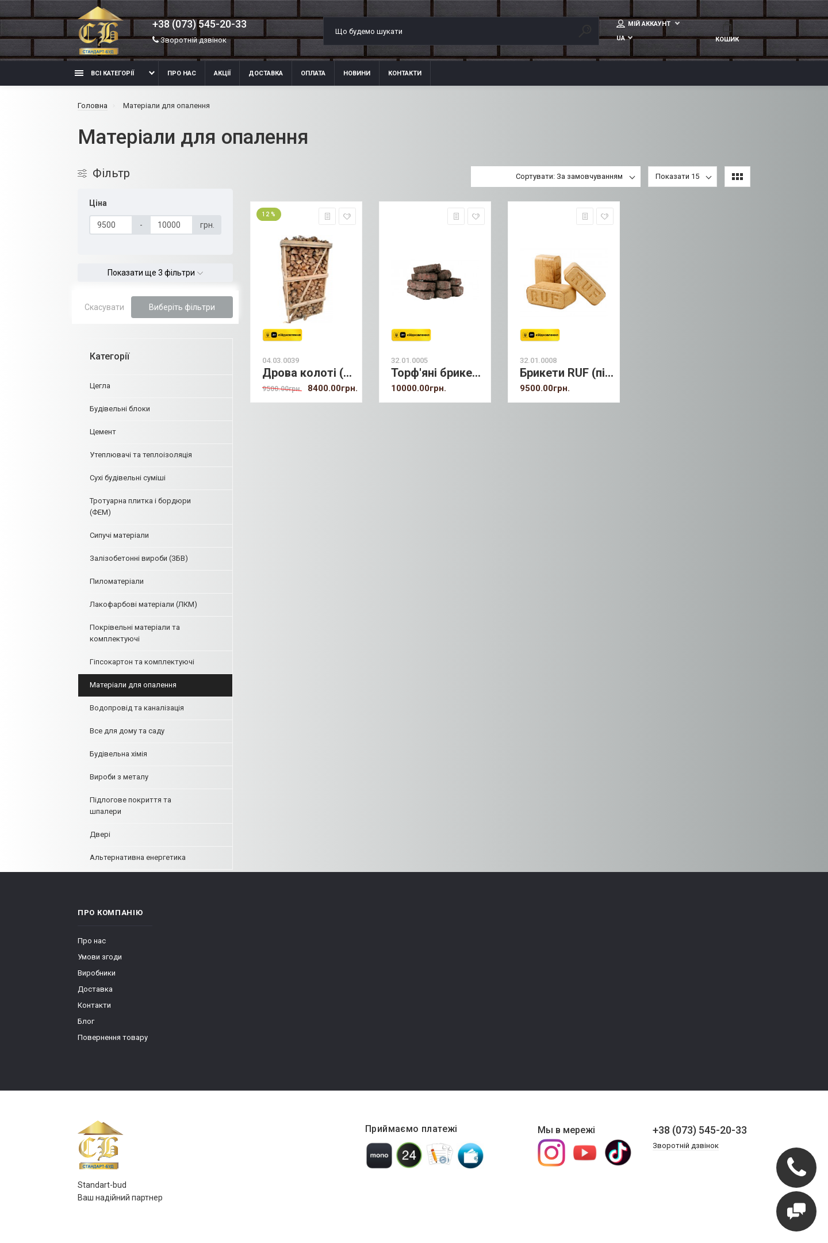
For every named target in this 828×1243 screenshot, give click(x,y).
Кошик (727, 32)
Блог (86, 1021)
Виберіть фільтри (182, 307)
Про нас (181, 73)
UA (620, 38)
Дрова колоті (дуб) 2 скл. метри (309, 373)
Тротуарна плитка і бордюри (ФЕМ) (140, 506)
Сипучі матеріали (119, 535)
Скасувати (104, 307)
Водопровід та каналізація (137, 707)
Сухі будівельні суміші (128, 477)
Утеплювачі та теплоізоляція (141, 454)
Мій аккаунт (644, 24)
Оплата (313, 73)
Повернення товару (113, 1037)
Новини (356, 73)
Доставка (265, 73)
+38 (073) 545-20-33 (199, 24)
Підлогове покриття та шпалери (130, 805)
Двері (100, 834)
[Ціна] (111, 225)
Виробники (97, 973)
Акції (222, 73)
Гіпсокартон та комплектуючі (142, 661)
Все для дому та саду (127, 730)
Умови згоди (100, 957)
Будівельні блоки (120, 408)
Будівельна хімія (118, 753)
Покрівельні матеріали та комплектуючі (135, 633)
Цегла (100, 385)
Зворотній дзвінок (189, 40)
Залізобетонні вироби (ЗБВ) (139, 558)
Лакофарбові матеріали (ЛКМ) (143, 604)
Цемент (103, 431)
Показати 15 (677, 176)
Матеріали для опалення (133, 684)
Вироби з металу (119, 776)
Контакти (404, 73)
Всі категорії (104, 73)
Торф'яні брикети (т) (438, 373)
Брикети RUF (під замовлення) (567, 373)
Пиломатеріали (117, 581)
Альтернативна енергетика (138, 857)
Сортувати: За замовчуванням (569, 176)
